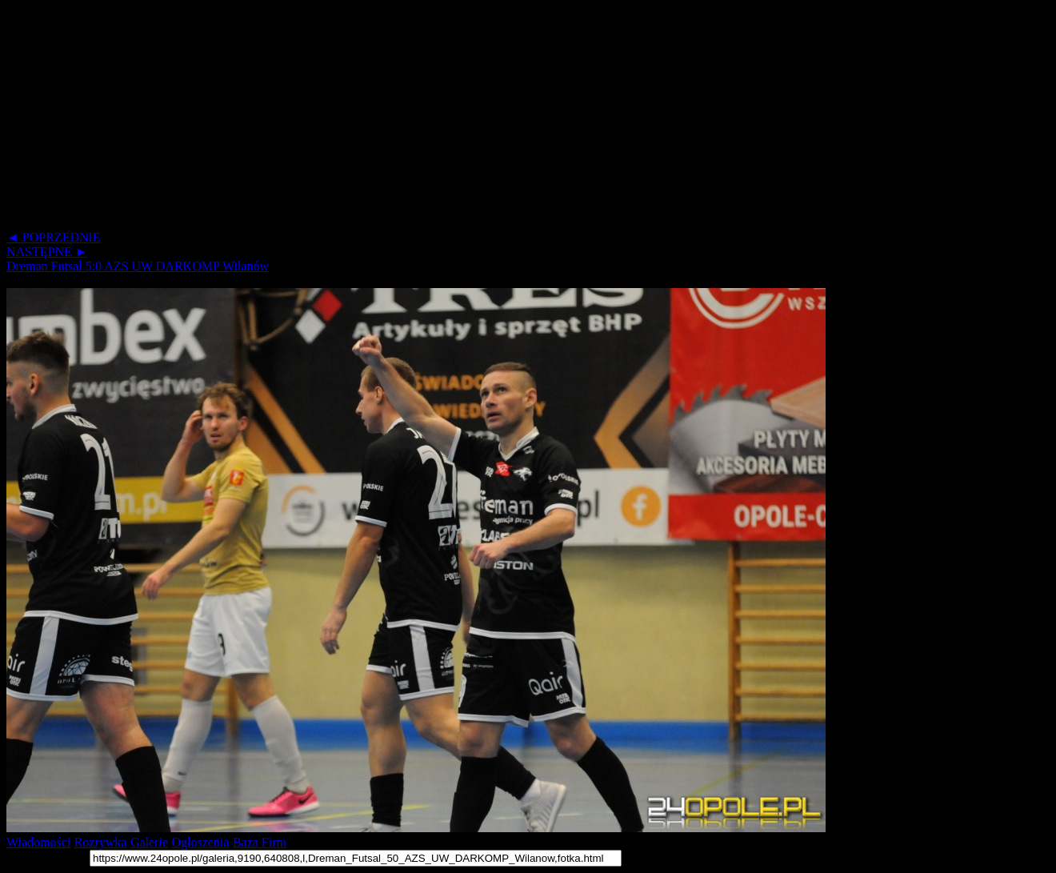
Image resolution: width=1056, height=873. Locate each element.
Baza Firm (259, 842)
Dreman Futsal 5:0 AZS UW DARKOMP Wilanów (137, 266)
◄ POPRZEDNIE (53, 237)
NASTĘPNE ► (47, 251)
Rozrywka (100, 842)
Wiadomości (38, 842)
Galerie (149, 842)
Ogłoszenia (200, 842)
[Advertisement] (486, 118)
